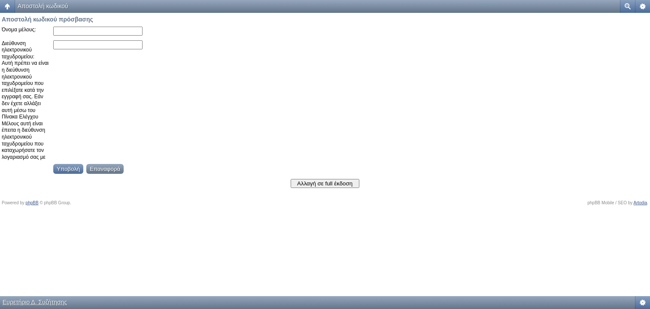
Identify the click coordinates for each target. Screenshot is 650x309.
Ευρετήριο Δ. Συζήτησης (35, 302)
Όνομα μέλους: (19, 30)
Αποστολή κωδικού (43, 6)
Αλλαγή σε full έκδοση (324, 183)
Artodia (640, 202)
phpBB (32, 202)
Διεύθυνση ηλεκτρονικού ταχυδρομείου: (18, 50)
